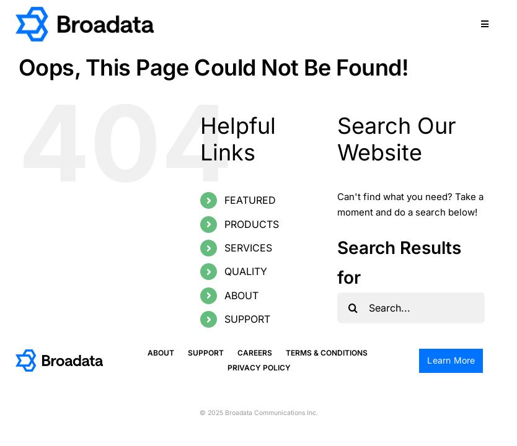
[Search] (352, 307)
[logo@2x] (84, 11)
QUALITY (245, 271)
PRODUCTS (251, 224)
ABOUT (241, 295)
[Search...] (411, 307)
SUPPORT (247, 319)
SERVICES (248, 248)
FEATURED (250, 200)
